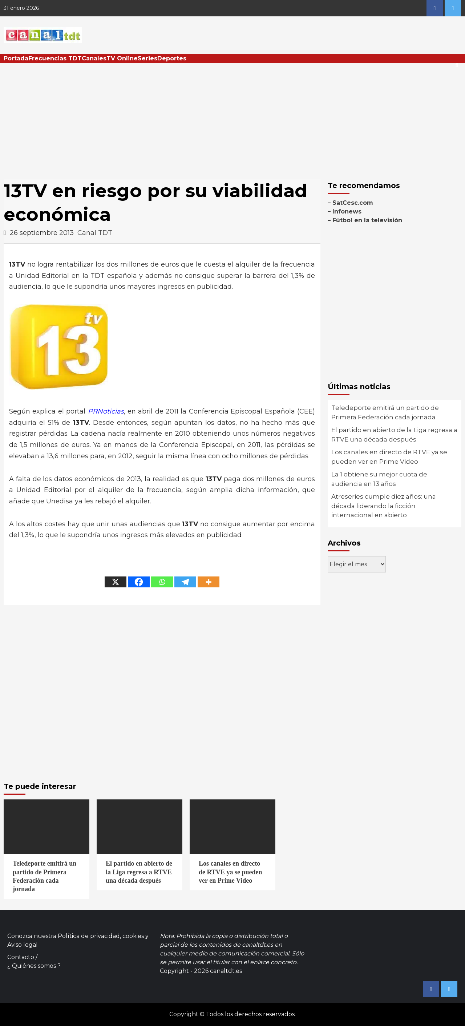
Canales (94, 58)
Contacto (20, 957)
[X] (115, 581)
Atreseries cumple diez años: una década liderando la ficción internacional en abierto (383, 506)
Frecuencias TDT (55, 58)
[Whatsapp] (162, 581)
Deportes (171, 58)
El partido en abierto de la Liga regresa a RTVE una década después (394, 434)
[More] (208, 581)
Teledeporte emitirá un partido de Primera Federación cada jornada (385, 412)
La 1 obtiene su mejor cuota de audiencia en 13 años (379, 479)
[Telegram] (185, 581)
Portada (16, 58)
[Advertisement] (232, 117)
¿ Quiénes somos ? (34, 965)
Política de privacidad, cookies (101, 936)
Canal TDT (94, 233)
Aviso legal (22, 944)
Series (147, 58)
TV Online (122, 58)
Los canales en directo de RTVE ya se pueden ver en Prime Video (389, 456)
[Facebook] (139, 581)
